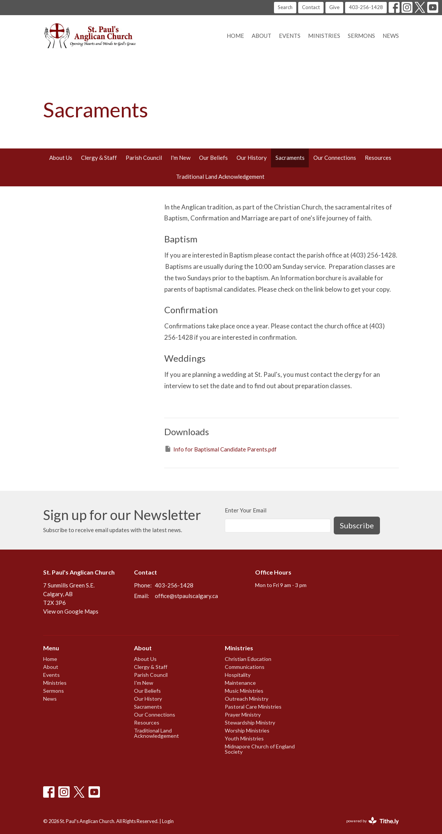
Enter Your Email (245, 510)
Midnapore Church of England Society (260, 749)
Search (285, 7)
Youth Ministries (244, 738)
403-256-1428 (366, 7)
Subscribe (357, 525)
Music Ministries (244, 690)
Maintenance (240, 682)
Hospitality (238, 675)
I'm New (180, 157)
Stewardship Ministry (250, 722)
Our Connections (334, 157)
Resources (378, 157)
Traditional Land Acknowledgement (220, 176)
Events (289, 35)
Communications (245, 667)
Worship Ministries (247, 730)
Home (235, 35)
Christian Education (248, 659)
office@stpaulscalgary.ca (186, 595)
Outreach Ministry (246, 698)
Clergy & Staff (99, 157)
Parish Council (144, 157)
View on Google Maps (70, 611)
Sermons (361, 35)
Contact (311, 7)
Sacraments (290, 157)
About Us (60, 157)
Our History (252, 157)
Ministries (324, 35)
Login (168, 821)
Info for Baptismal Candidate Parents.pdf (220, 449)
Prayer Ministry (243, 714)
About (261, 35)
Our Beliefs (213, 157)
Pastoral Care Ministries (253, 706)
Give (334, 7)
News (391, 35)
